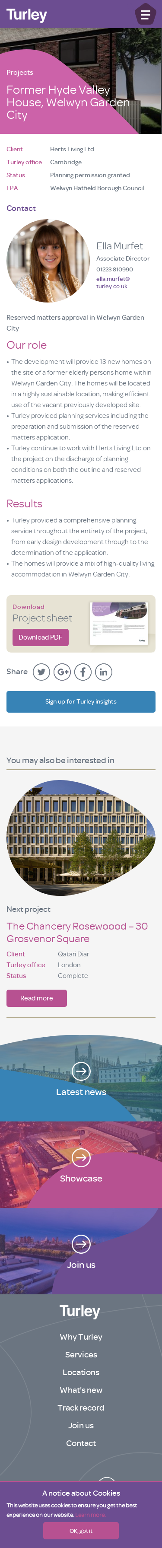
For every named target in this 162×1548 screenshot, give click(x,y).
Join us (81, 1425)
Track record (81, 1408)
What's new (81, 1390)
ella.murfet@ (113, 282)
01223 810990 (114, 269)
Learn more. (90, 1515)
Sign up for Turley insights (81, 701)
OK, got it (81, 1530)
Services (81, 1355)
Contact (81, 1443)
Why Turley (81, 1337)
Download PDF (41, 637)
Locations (81, 1372)
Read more (36, 998)
